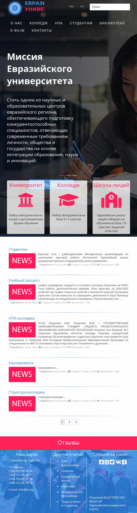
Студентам (81, 23)
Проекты (67, 471)
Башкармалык (21, 363)
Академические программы (72, 494)
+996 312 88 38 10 (20, 471)
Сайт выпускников (70, 463)
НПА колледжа (22, 318)
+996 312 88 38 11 (20, 475)
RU (72, 6)
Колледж (39, 23)
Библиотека (112, 23)
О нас (16, 23)
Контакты (42, 30)
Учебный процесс (24, 280)
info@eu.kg (25, 490)
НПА (59, 23)
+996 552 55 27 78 (20, 479)
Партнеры (68, 486)
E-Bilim (18, 30)
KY (82, 6)
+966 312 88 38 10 (20, 483)
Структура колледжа (27, 392)
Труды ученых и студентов (71, 503)
